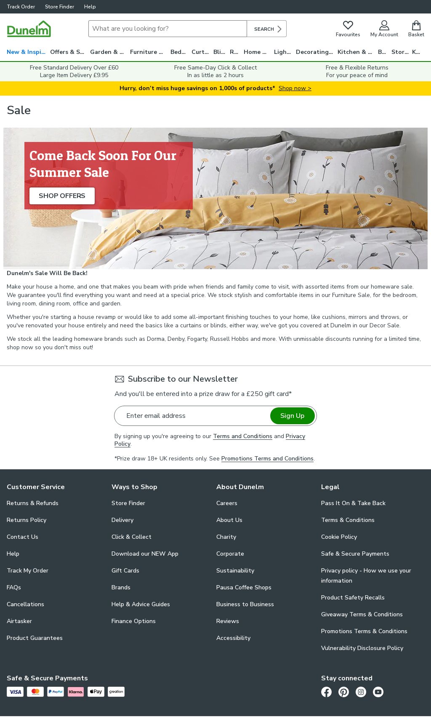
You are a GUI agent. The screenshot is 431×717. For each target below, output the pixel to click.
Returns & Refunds (33, 503)
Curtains (202, 52)
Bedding (181, 52)
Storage (401, 52)
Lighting (285, 52)
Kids (418, 52)
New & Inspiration (28, 52)
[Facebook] (326, 692)
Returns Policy (26, 520)
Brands (121, 587)
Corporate (230, 554)
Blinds (221, 52)
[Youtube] (378, 692)
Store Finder (59, 6)
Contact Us (22, 537)
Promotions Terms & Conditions (364, 631)
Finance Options (134, 621)
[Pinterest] (343, 692)
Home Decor (259, 52)
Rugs (237, 52)
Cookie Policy (339, 537)
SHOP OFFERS (62, 196)
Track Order (21, 6)
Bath (384, 52)
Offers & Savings (70, 52)
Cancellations (25, 604)
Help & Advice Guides (141, 604)
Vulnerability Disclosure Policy (362, 648)
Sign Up (292, 415)
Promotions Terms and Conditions (267, 459)
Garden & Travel (110, 52)
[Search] (167, 28)
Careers (226, 503)
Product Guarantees (35, 638)
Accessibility (233, 638)
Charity (226, 537)
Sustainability (235, 571)
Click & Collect (132, 537)
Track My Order (27, 571)
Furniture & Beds (150, 52)
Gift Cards (125, 571)
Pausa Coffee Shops (243, 587)
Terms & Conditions (348, 520)
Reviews (227, 621)
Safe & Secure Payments (355, 554)
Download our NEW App (145, 554)
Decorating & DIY (317, 52)
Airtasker (19, 621)
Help (90, 6)
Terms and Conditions (242, 436)
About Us (229, 520)
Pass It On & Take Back (353, 503)
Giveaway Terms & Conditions (362, 614)
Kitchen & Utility (358, 52)
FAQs (14, 587)
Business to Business (245, 604)
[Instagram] (361, 692)
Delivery (122, 520)
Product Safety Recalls (353, 598)
